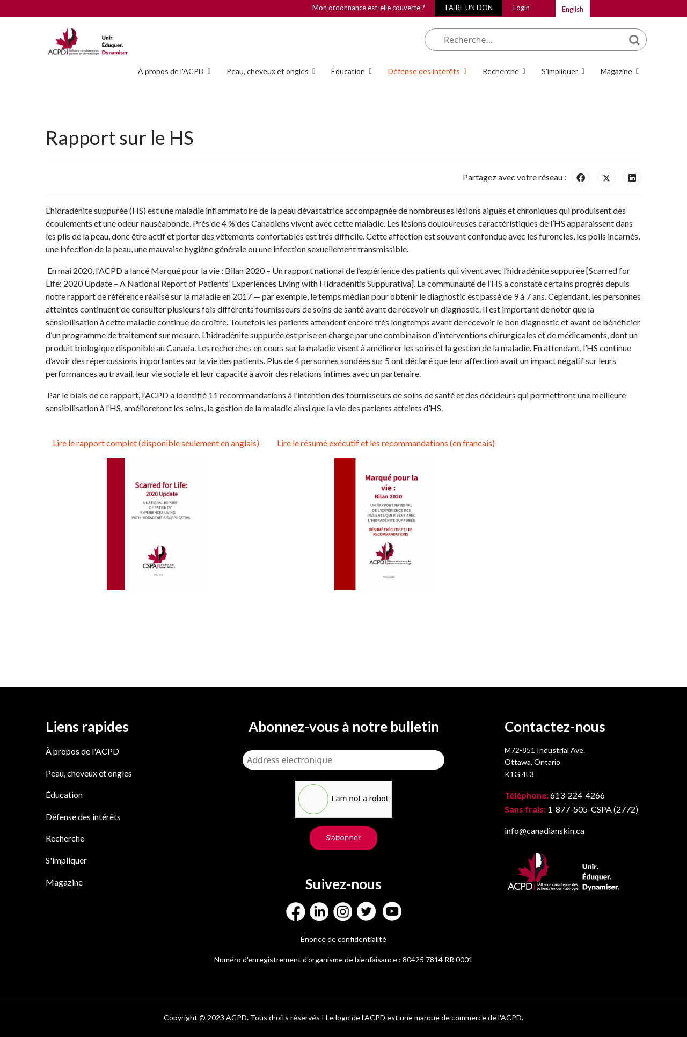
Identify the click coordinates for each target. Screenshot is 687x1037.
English (572, 9)
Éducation (64, 794)
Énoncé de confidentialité (343, 939)
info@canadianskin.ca (544, 830)
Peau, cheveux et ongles (89, 773)
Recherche (65, 838)
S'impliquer (66, 860)
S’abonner (343, 837)
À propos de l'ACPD (82, 751)
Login (521, 7)
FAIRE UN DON (469, 7)
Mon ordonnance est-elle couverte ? (368, 7)
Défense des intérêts (83, 816)
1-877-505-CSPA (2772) (571, 809)
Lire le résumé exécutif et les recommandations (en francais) (385, 443)
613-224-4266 (555, 795)
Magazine (64, 882)
